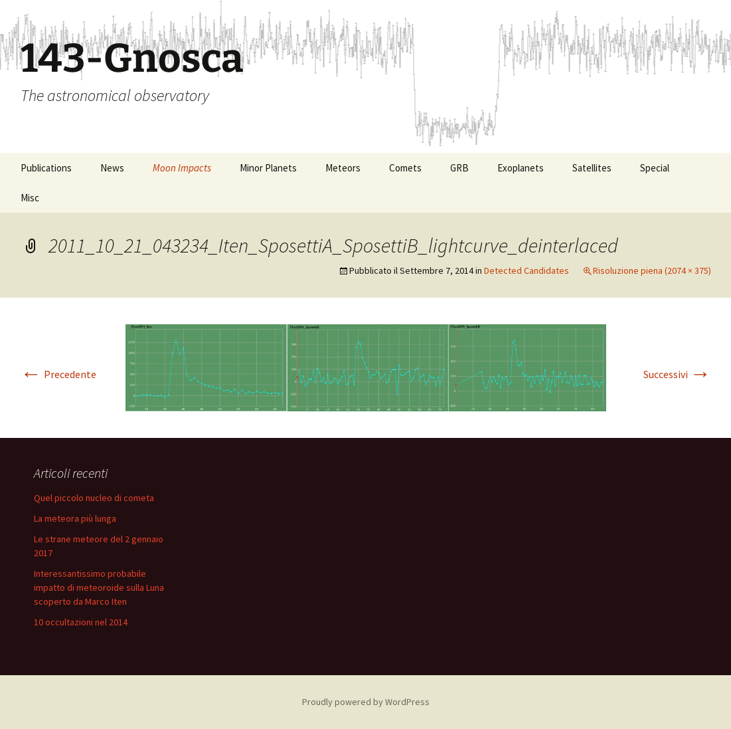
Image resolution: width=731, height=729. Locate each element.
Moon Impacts (182, 167)
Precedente (58, 374)
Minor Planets (268, 167)
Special (654, 167)
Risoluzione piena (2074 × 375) (652, 270)
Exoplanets (520, 167)
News (112, 167)
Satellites (591, 167)
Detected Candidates (526, 270)
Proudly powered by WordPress (366, 702)
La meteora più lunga (75, 518)
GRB (459, 167)
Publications (46, 167)
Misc (30, 197)
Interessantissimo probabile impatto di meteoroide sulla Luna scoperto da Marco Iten (99, 587)
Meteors (343, 167)
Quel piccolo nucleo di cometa (94, 498)
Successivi (677, 374)
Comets (405, 167)
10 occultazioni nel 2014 (80, 622)
